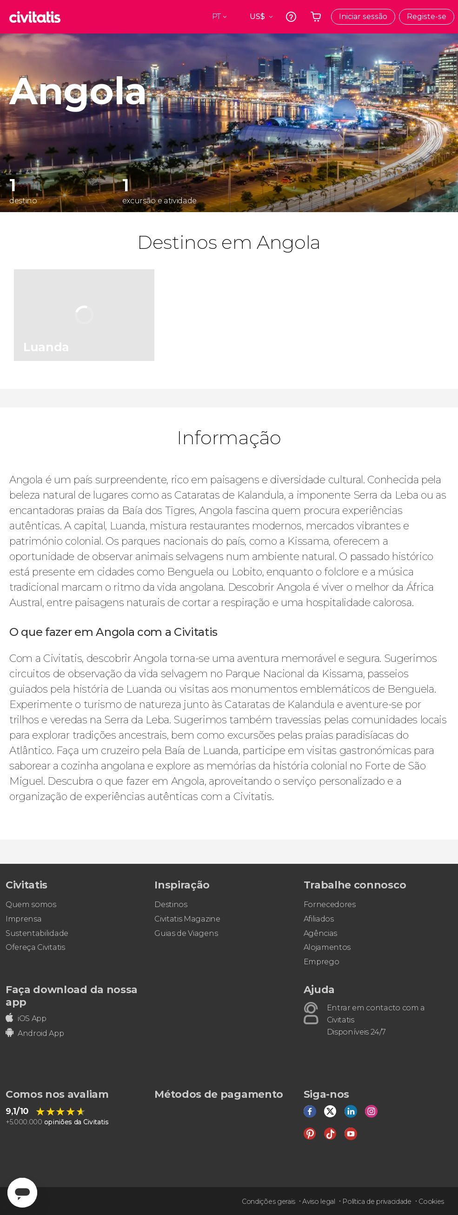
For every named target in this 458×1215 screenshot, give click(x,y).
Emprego (321, 961)
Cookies (431, 1201)
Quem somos (31, 904)
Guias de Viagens (186, 933)
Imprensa (23, 919)
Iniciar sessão (363, 16)
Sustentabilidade (37, 933)
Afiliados (319, 919)
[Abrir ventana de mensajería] (22, 1193)
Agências (320, 933)
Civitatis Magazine (187, 919)
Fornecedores (330, 904)
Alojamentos (327, 947)
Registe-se (426, 16)
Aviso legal (318, 1201)
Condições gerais (268, 1201)
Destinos (170, 904)
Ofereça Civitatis (35, 947)
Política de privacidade (377, 1201)
